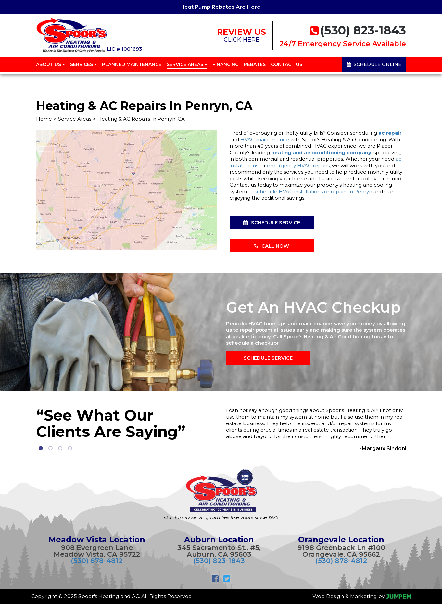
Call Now (271, 246)
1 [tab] (41, 448)
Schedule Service (271, 223)
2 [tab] (50, 448)
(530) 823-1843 (219, 561)
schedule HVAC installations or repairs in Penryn (313, 191)
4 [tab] (70, 448)
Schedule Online (374, 68)
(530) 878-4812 (97, 561)
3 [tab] (60, 448)
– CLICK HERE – (241, 37)
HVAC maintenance (264, 139)
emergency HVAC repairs (298, 165)
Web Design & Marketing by (361, 596)
